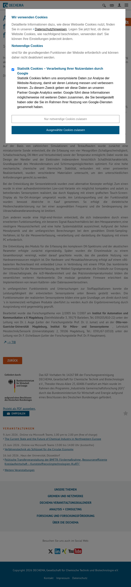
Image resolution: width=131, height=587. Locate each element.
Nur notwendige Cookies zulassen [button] (65, 119)
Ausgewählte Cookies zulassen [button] (65, 130)
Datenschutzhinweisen (51, 29)
